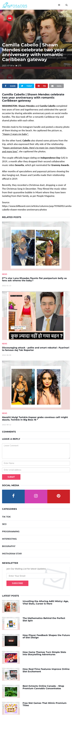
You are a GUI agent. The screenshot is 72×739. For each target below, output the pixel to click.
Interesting (9, 538)
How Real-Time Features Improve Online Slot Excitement (46, 670)
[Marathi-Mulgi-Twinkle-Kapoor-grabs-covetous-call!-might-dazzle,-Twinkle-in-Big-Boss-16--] (36, 385)
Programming (10, 531)
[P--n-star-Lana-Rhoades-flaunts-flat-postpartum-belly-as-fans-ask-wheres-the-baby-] (36, 245)
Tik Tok (6, 516)
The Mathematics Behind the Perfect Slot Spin (44, 619)
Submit (11, 477)
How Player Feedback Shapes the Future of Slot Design (46, 636)
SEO (4, 524)
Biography (8, 546)
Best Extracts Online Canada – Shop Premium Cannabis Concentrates (43, 687)
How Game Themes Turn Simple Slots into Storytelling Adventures (44, 653)
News (4, 274)
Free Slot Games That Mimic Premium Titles (45, 704)
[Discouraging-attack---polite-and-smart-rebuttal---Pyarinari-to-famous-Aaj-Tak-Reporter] (36, 315)
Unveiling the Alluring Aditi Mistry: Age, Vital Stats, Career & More (46, 602)
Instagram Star (12, 553)
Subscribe (17, 583)
